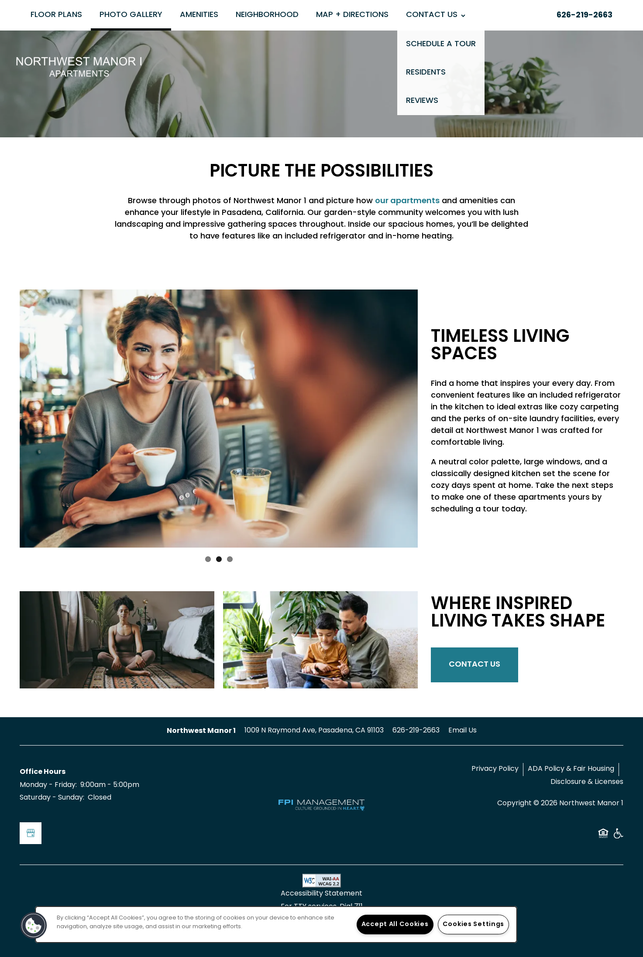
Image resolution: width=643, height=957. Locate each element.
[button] (34, 926)
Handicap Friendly (618, 836)
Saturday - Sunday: (52, 798)
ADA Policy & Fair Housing (571, 769)
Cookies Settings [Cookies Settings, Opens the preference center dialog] (474, 924)
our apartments (407, 201)
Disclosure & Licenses (586, 782)
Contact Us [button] (474, 664)
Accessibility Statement (321, 893)
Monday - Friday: (48, 785)
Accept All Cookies (395, 924)
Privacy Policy (495, 769)
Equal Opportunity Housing (603, 836)
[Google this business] (30, 833)
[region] (276, 924)
